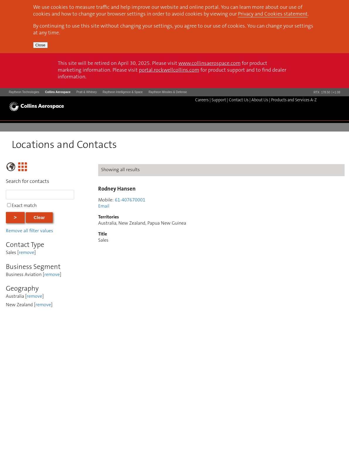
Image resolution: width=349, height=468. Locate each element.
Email (103, 206)
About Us (259, 100)
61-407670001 (130, 200)
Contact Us (238, 100)
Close (40, 45)
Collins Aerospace (58, 92)
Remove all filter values (29, 231)
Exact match (24, 205)
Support (219, 100)
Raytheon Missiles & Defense (168, 92)
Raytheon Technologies (24, 92)
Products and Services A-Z (294, 100)
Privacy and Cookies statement (273, 14)
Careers (202, 100)
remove (26, 252)
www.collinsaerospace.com (209, 63)
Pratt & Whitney (86, 92)
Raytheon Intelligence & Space (123, 92)
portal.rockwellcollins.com (169, 70)
